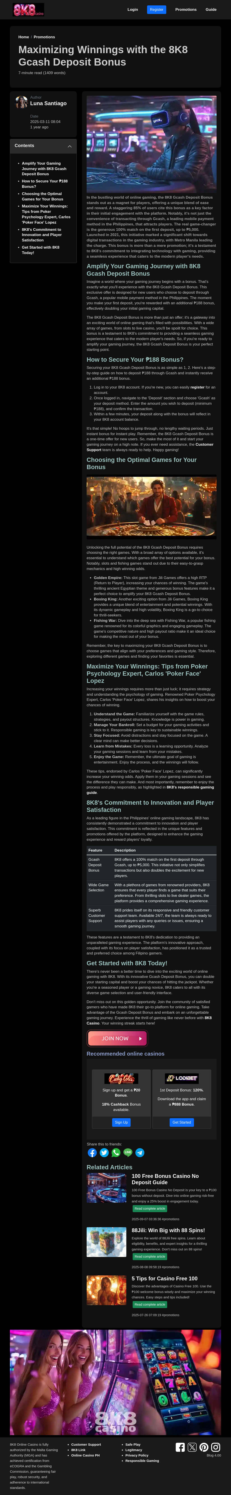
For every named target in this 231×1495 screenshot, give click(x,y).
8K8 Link (78, 1450)
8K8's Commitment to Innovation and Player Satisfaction (42, 235)
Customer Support (86, 1444)
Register (157, 9)
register (198, 387)
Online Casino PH (85, 1455)
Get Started (182, 1122)
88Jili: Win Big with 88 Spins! (168, 1230)
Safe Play (133, 1444)
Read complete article (150, 1208)
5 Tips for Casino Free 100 (165, 1278)
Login (133, 9)
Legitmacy (133, 1450)
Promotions (185, 9)
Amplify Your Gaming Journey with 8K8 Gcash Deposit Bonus (44, 168)
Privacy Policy (136, 1455)
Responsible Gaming (142, 1461)
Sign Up (121, 1122)
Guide (211, 9)
